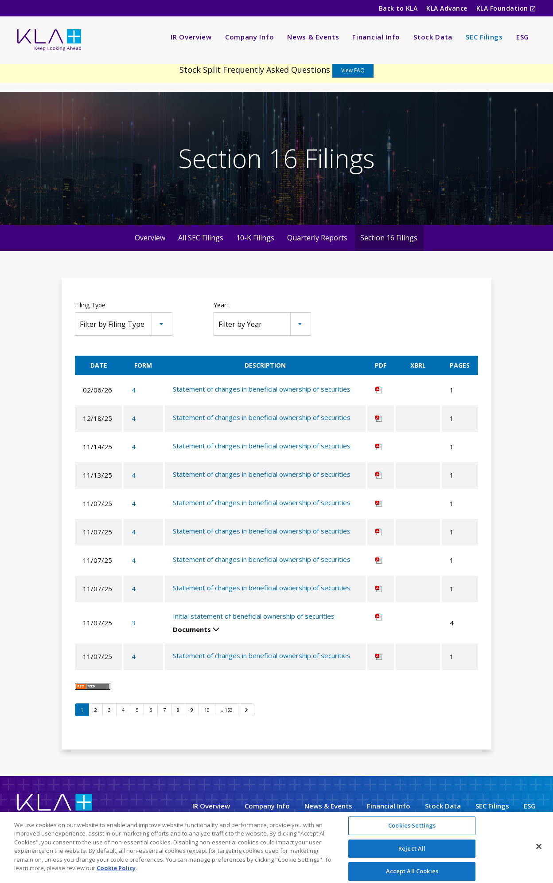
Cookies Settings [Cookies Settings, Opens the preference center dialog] (412, 827)
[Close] (539, 848)
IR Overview (191, 36)
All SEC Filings (200, 238)
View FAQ (353, 70)
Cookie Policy (116, 870)
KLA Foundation (503, 8)
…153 (227, 709)
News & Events (313, 36)
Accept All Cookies (412, 873)
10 (207, 709)
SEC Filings (484, 36)
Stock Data (432, 36)
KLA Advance (446, 8)
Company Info (249, 36)
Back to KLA (398, 8)
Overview (150, 238)
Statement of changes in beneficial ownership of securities (261, 389)
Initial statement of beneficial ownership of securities (254, 616)
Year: (221, 305)
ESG (522, 36)
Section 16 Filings (388, 238)
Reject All (411, 850)
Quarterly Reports (317, 238)
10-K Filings (255, 238)
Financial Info (376, 36)
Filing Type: (91, 305)
